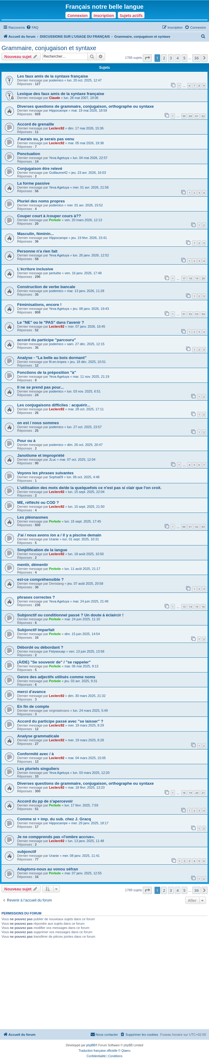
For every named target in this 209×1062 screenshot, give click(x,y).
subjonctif (26, 851)
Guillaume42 (58, 172)
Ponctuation (28, 153)
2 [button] (164, 58)
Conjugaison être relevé (39, 168)
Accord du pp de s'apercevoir (45, 801)
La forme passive (33, 183)
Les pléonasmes (32, 517)
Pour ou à (26, 440)
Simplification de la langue (42, 550)
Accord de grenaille (35, 124)
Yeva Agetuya (59, 158)
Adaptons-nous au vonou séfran (47, 869)
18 (190, 278)
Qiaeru (125, 1050)
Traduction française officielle (98, 1050)
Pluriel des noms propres (41, 201)
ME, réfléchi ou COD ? (38, 502)
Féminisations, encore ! (39, 304)
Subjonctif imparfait (36, 630)
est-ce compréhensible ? (40, 579)
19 (196, 278)
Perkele (55, 220)
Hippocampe (58, 110)
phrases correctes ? (36, 597)
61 (196, 116)
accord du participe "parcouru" (46, 340)
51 (184, 314)
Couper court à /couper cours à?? (49, 216)
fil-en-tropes (58, 362)
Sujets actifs (131, 15)
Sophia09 (56, 477)
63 (203, 527)
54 (203, 314)
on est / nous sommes (38, 423)
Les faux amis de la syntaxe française (52, 76)
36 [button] (196, 58)
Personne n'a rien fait (37, 251)
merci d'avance (31, 691)
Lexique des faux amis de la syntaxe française (60, 93)
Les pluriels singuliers (38, 768)
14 (190, 607)
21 (203, 793)
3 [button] (171, 58)
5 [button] (184, 58)
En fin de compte (33, 706)
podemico (56, 80)
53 (196, 314)
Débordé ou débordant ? (40, 647)
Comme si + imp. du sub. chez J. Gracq (54, 819)
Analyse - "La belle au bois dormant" (51, 357)
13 (184, 607)
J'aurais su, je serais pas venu (45, 139)
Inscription (104, 15)
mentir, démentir (32, 564)
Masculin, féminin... (35, 233)
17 (184, 278)
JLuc (52, 459)
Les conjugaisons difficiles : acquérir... (53, 405)
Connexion (77, 15)
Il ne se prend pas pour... (40, 387)
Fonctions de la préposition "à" (46, 372)
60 (190, 116)
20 (203, 278)
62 (203, 116)
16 (203, 607)
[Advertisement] (104, 984)
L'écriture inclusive (35, 269)
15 (196, 607)
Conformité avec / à (35, 754)
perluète (55, 273)
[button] (147, 58)
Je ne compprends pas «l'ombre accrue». (56, 837)
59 (184, 116)
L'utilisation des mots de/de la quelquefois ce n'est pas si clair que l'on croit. (89, 487)
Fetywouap (57, 651)
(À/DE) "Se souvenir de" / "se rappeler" (54, 662)
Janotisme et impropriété (40, 455)
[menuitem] (32, 27)
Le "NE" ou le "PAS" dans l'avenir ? (50, 322)
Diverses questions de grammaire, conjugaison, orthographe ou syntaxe (85, 106)
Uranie (54, 539)
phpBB (90, 1045)
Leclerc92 (56, 128)
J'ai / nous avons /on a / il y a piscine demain (59, 535)
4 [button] (177, 58)
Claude (54, 98)
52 (190, 314)
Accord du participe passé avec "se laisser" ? (60, 721)
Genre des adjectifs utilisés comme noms (56, 677)
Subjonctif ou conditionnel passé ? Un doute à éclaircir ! (70, 615)
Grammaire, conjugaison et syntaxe (49, 48)
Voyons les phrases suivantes (45, 473)
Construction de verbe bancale (46, 287)
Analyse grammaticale (38, 736)
